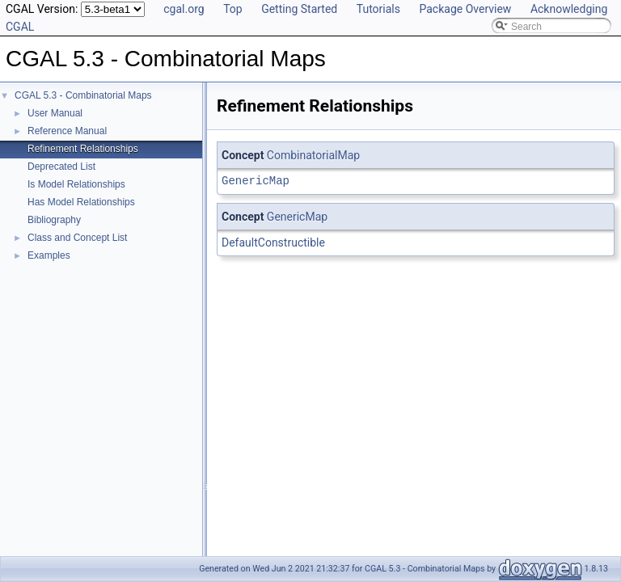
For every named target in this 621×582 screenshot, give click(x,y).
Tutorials (378, 8)
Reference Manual (67, 131)
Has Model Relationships (81, 202)
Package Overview (465, 8)
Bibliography (54, 220)
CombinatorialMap (313, 155)
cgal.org (183, 8)
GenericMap (255, 180)
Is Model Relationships (76, 184)
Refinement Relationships (82, 148)
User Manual (54, 113)
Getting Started (299, 8)
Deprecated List (61, 166)
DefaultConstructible (273, 242)
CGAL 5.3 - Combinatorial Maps (83, 95)
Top (233, 8)
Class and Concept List (77, 237)
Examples (48, 255)
